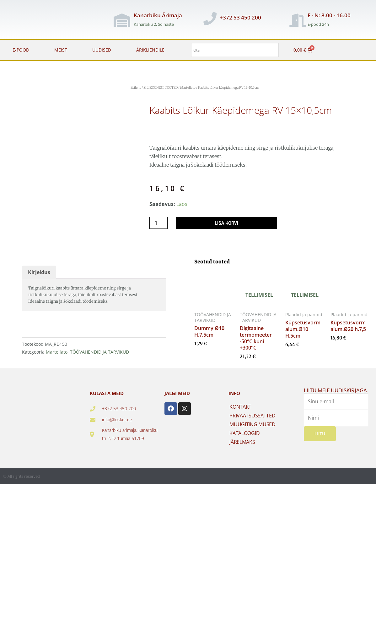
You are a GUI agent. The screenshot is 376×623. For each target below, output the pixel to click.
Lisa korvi (226, 222)
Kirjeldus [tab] (39, 272)
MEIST (60, 50)
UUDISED (101, 50)
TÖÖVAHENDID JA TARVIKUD (99, 352)
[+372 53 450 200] (210, 18)
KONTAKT (240, 406)
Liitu (319, 434)
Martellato (188, 87)
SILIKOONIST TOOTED (160, 87)
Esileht (136, 87)
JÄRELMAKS (242, 441)
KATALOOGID (244, 433)
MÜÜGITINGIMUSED (252, 424)
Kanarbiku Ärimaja (158, 15)
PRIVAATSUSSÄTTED (252, 415)
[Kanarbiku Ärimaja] (121, 20)
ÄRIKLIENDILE (150, 50)
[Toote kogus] (158, 223)
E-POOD (21, 50)
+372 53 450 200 (240, 17)
